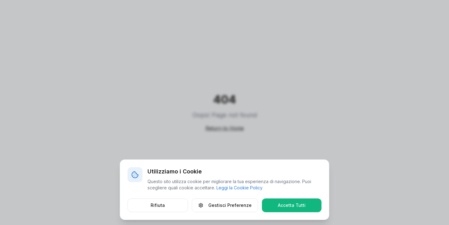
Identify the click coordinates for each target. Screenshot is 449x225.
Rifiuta (158, 205)
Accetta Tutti (292, 205)
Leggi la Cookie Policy (239, 187)
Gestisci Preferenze (225, 205)
